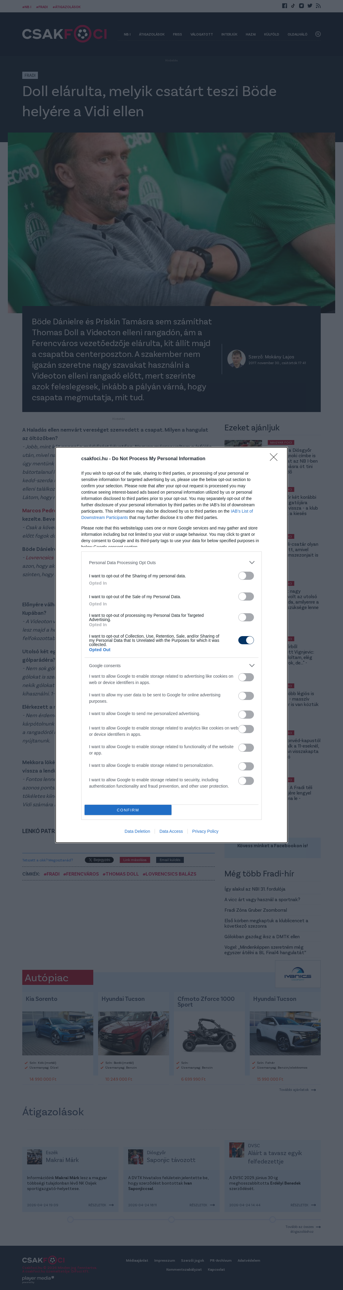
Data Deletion (137, 831)
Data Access (171, 831)
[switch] (246, 576)
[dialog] (171, 645)
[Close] (275, 459)
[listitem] (171, 562)
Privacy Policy (205, 831)
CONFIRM (128, 810)
